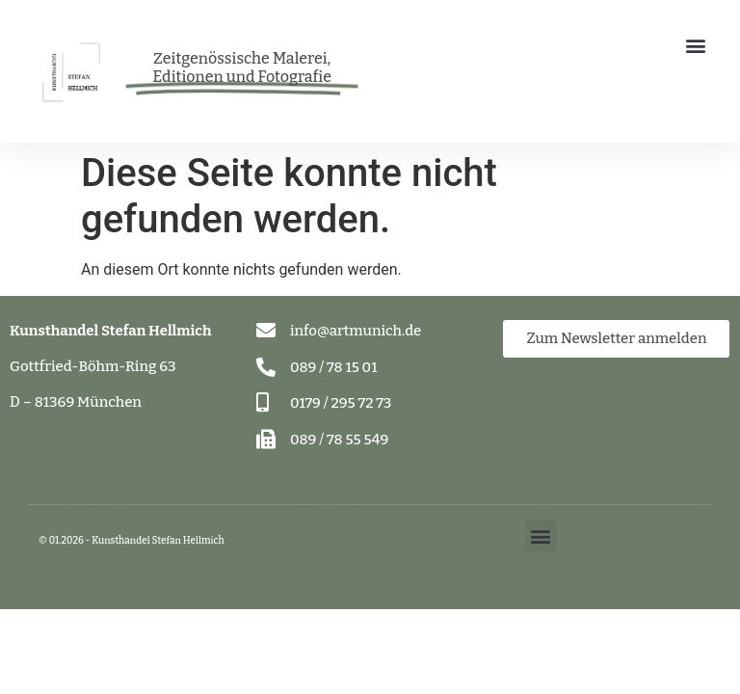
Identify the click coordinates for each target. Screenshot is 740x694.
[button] (695, 45)
